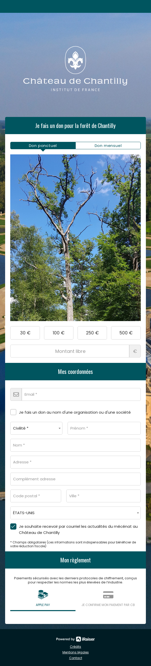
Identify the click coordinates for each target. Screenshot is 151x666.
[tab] (43, 146)
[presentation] (42, 145)
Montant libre (75, 351)
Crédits (75, 646)
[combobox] (36, 428)
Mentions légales (75, 652)
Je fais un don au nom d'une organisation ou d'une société (70, 411)
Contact (75, 658)
